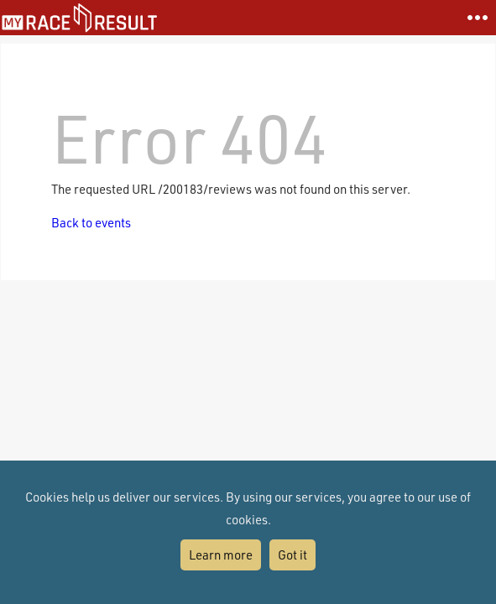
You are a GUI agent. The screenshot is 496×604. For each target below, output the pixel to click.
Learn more (221, 554)
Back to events (91, 222)
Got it (292, 554)
